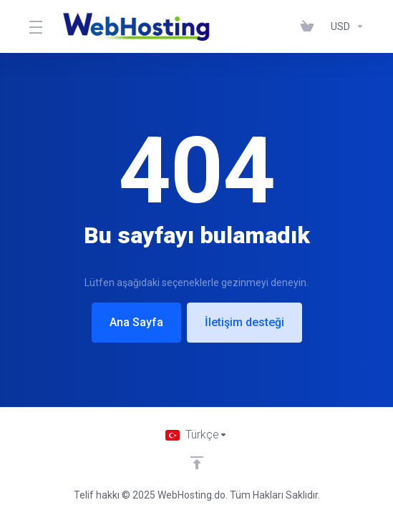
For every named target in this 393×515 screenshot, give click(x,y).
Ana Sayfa (136, 322)
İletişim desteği (244, 322)
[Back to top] (197, 463)
